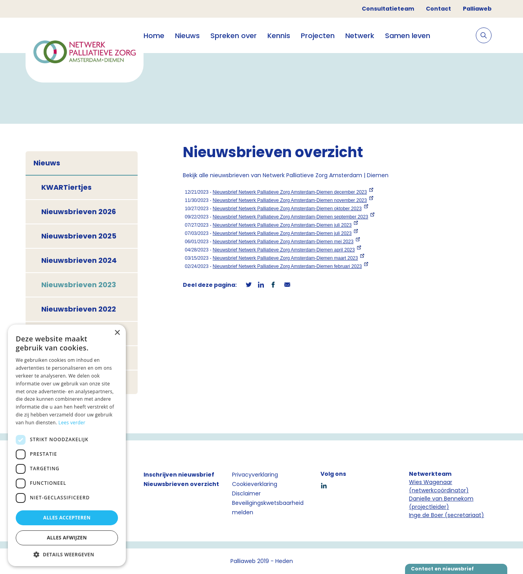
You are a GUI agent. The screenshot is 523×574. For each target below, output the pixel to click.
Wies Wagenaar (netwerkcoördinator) (439, 486)
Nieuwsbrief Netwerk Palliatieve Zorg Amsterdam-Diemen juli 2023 (282, 225)
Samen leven (407, 35)
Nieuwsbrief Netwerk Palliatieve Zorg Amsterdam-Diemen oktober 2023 (287, 208)
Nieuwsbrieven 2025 (78, 236)
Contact (438, 9)
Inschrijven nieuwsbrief (179, 475)
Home (154, 35)
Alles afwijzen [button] (67, 537)
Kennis (278, 35)
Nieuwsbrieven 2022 (78, 309)
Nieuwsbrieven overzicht (181, 484)
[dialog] (67, 445)
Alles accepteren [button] (67, 517)
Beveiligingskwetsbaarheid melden (268, 507)
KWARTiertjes (66, 187)
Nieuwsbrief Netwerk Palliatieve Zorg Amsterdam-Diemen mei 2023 (283, 241)
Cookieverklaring (254, 484)
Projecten (318, 35)
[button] (67, 554)
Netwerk (359, 35)
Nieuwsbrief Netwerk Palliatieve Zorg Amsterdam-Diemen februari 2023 (287, 266)
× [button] (117, 333)
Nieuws (187, 35)
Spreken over (233, 35)
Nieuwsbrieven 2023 (78, 285)
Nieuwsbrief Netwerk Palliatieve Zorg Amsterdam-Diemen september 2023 (290, 217)
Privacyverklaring (255, 475)
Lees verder (72, 422)
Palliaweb (477, 9)
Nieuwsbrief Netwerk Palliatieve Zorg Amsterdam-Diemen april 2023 (284, 250)
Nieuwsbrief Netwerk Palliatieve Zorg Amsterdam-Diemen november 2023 (290, 200)
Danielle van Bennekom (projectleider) (441, 503)
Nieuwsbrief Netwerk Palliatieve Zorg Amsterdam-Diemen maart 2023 (285, 258)
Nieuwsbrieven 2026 (78, 211)
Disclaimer (246, 493)
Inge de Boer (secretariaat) (446, 515)
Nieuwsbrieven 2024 (79, 260)
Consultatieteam (388, 9)
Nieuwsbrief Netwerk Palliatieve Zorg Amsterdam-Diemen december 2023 (290, 192)
